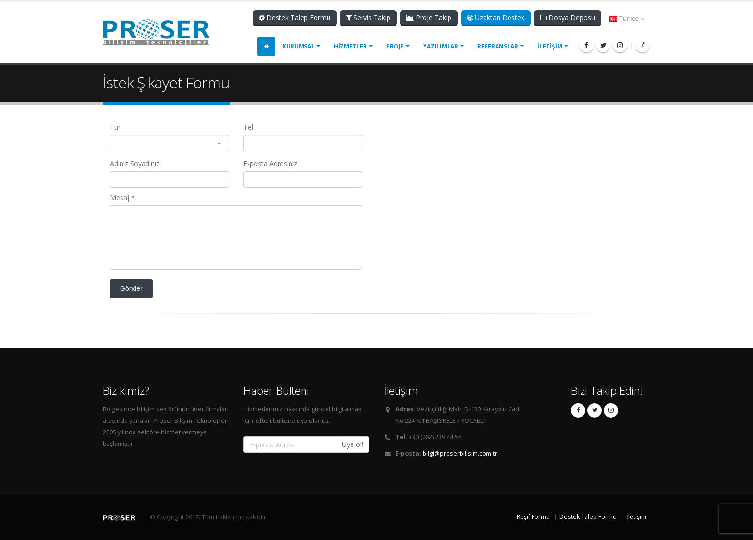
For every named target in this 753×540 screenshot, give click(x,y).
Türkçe (626, 18)
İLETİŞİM (549, 46)
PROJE (395, 46)
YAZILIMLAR (440, 46)
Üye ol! (352, 444)
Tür (115, 127)
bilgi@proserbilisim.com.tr (460, 453)
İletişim (636, 517)
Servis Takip (368, 17)
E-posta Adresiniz (270, 163)
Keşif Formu (533, 517)
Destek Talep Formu (294, 17)
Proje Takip (428, 17)
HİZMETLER (350, 46)
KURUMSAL (298, 46)
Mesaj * (122, 197)
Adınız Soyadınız (134, 163)
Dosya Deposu (567, 17)
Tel (248, 127)
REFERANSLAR (497, 46)
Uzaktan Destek (495, 17)
